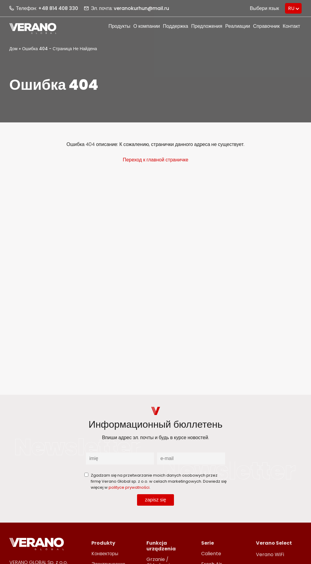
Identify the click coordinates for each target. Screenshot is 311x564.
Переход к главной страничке (155, 159)
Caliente (211, 553)
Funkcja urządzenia (161, 546)
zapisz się (155, 499)
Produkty (103, 543)
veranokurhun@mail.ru (141, 8)
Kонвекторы (104, 553)
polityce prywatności (129, 487)
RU (291, 8)
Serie (207, 543)
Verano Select (274, 543)
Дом (13, 49)
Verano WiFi (270, 554)
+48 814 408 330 (58, 8)
